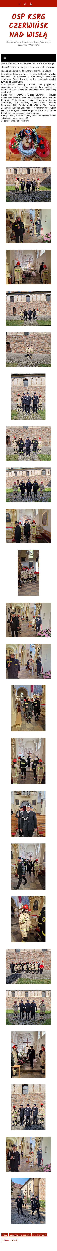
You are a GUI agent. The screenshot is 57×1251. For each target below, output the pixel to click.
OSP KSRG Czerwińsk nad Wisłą (28, 26)
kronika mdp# (39, 1235)
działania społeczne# (20, 1235)
